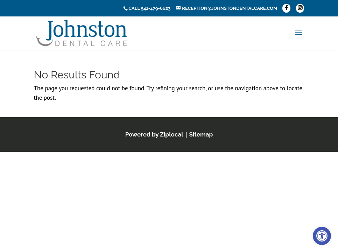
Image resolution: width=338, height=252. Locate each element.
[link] (322, 236)
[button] (286, 8)
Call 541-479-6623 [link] (149, 8)
